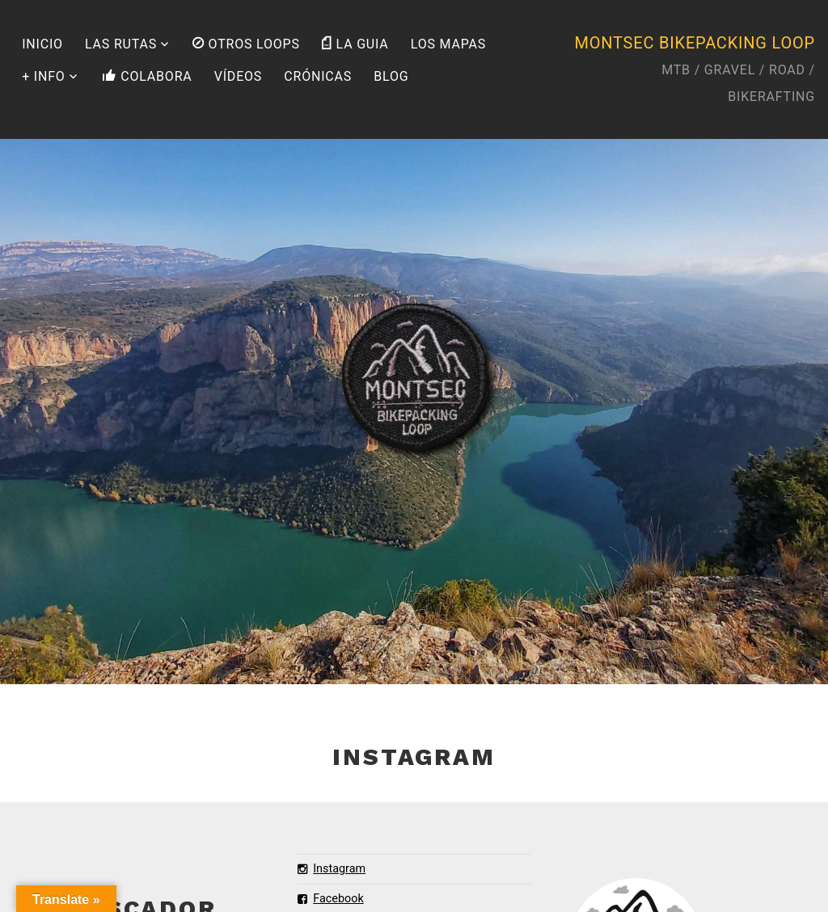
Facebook (331, 899)
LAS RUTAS (121, 44)
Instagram (331, 869)
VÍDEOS (238, 76)
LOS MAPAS (448, 44)
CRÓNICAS (318, 76)
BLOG (391, 76)
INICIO (42, 44)
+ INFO (43, 76)
